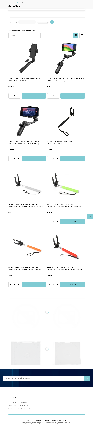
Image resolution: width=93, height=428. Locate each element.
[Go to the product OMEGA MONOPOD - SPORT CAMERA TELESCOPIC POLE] (66, 121)
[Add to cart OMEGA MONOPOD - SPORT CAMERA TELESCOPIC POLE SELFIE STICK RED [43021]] (72, 284)
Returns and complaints (17, 402)
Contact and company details (19, 409)
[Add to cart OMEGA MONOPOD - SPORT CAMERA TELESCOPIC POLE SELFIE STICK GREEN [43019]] (72, 221)
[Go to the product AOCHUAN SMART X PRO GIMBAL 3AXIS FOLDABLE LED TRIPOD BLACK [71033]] (27, 121)
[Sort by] (24, 35)
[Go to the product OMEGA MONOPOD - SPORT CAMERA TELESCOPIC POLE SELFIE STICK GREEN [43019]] (66, 184)
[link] (27, 22)
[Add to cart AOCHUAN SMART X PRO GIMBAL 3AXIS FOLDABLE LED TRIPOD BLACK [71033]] (34, 158)
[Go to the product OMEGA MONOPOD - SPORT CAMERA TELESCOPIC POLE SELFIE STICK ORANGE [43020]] (27, 247)
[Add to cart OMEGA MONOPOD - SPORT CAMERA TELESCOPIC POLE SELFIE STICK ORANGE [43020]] (34, 284)
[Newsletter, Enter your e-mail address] (43, 378)
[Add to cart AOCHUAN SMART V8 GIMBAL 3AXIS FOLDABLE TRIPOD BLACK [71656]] (72, 96)
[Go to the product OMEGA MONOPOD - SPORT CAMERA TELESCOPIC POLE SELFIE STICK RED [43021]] (66, 247)
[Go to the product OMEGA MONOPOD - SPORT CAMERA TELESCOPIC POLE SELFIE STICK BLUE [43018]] (27, 184)
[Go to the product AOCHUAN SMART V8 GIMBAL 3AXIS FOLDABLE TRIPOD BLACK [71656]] (66, 58)
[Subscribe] (87, 378)
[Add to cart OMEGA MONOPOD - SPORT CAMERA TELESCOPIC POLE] (72, 158)
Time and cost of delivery (18, 405)
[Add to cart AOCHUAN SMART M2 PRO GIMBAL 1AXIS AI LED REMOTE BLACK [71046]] (34, 96)
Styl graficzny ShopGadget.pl (32, 423)
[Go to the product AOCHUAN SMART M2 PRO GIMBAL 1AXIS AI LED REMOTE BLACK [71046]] (27, 58)
